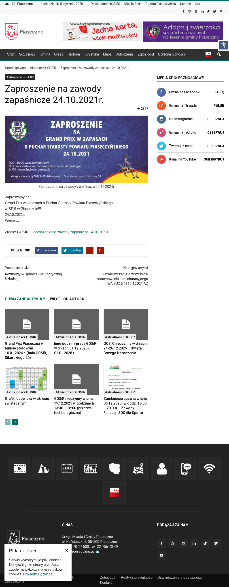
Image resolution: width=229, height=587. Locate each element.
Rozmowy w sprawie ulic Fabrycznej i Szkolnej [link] (34, 276)
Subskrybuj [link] (214, 159)
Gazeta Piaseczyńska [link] (161, 4)
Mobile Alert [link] (132, 4)
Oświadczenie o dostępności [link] (180, 577)
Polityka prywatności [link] (137, 577)
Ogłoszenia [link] (125, 54)
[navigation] (109, 54)
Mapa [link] (107, 54)
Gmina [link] (45, 54)
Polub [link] (219, 105)
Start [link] (11, 54)
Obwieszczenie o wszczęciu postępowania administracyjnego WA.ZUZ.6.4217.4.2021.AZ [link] (122, 279)
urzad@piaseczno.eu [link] (81, 551)
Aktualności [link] (27, 54)
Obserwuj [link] (215, 119)
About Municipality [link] (197, 3)
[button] (66, 550)
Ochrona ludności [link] (171, 54)
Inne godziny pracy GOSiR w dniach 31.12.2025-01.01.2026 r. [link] (75, 348)
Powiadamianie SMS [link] (105, 4)
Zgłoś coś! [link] (146, 54)
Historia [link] (74, 54)
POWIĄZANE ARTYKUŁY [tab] (25, 299)
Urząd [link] (59, 54)
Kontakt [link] (185, 4)
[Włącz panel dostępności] (223, 45)
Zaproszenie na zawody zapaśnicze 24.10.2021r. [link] (70, 232)
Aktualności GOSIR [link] (20, 77)
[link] (184, 12)
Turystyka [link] (91, 54)
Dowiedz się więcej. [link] (38, 574)
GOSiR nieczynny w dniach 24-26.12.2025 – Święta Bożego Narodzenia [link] (125, 348)
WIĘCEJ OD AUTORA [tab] (67, 299)
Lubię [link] (219, 92)
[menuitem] (107, 4)
